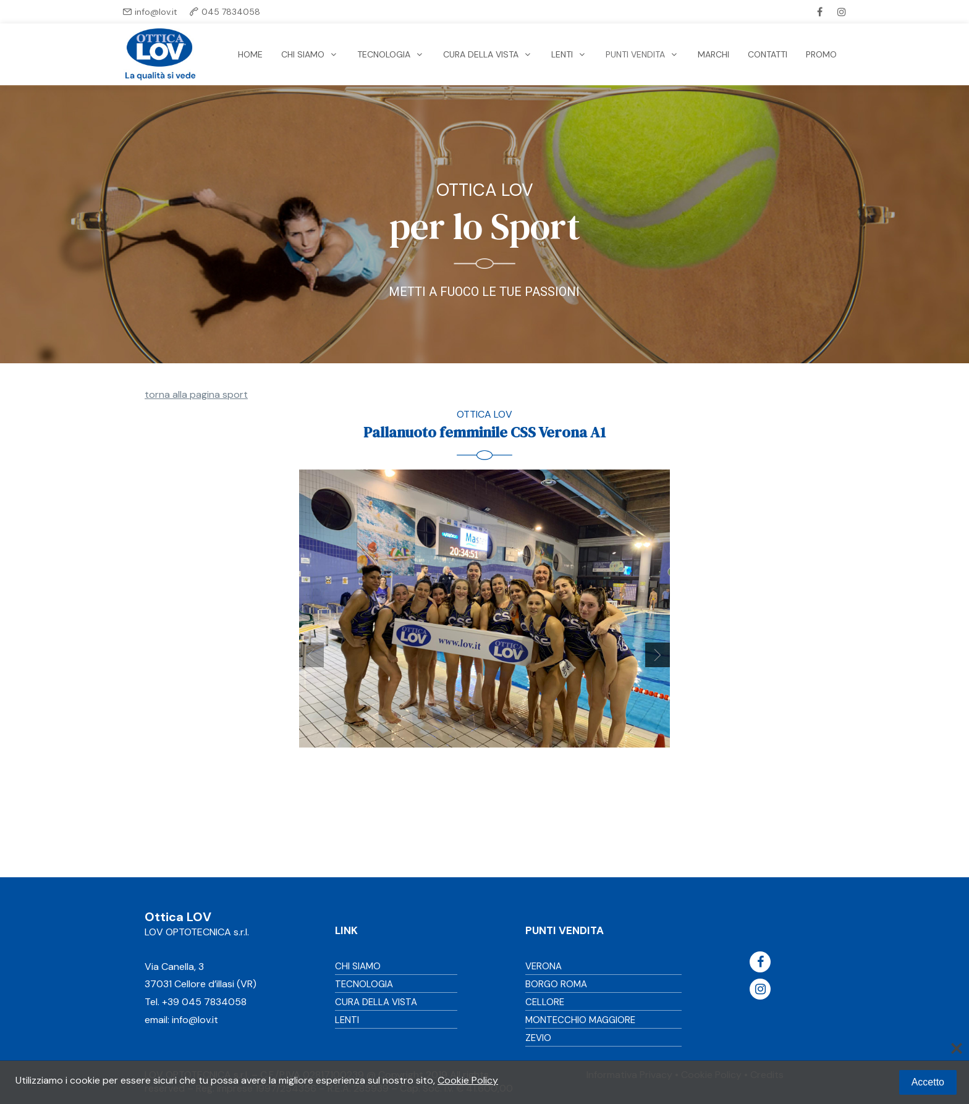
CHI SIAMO (358, 966)
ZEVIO (538, 1038)
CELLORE (544, 1002)
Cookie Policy (468, 1080)
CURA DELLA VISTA (376, 1002)
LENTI (347, 1020)
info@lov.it (156, 11)
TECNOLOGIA (364, 984)
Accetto (928, 1082)
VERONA (543, 966)
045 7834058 (230, 11)
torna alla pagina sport (196, 394)
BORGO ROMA (556, 984)
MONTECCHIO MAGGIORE (580, 1020)
